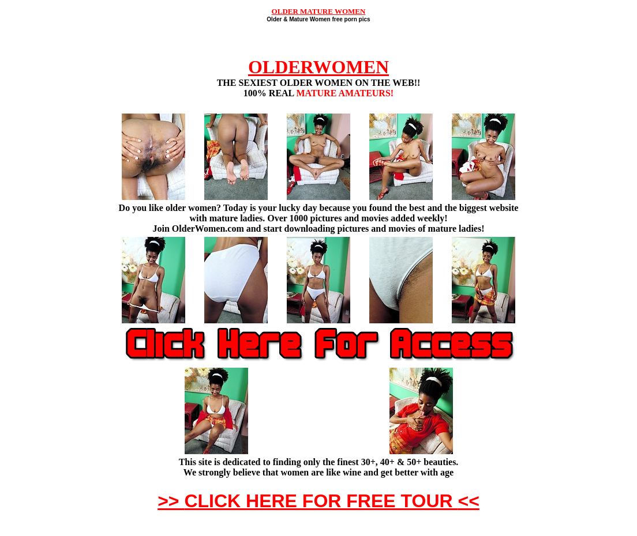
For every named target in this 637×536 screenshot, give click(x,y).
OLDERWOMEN (318, 66)
